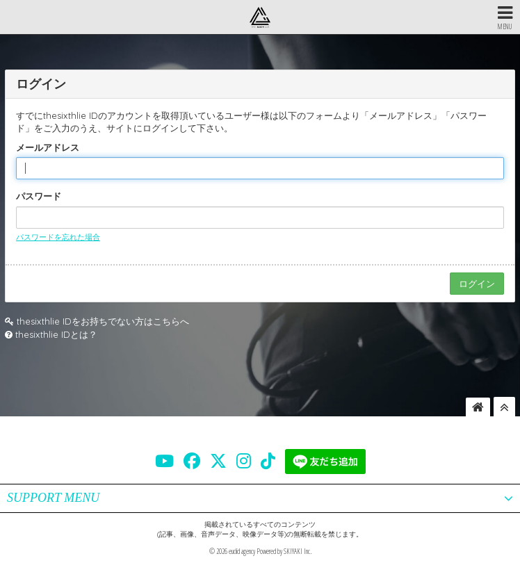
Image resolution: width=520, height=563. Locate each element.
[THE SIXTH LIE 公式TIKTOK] (268, 461)
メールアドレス (47, 147)
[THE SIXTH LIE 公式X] (218, 461)
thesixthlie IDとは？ (56, 334)
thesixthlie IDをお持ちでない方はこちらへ (103, 321)
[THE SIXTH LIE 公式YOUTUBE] (164, 461)
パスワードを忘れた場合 (58, 237)
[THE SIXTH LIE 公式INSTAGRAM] (243, 461)
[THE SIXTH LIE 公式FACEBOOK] (192, 461)
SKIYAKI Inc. (297, 551)
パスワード (38, 196)
